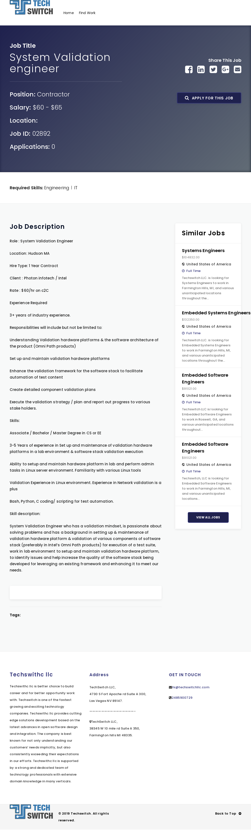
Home (68, 10)
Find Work (88, 10)
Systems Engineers (203, 247)
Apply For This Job (209, 94)
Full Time (193, 267)
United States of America (208, 260)
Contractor (53, 91)
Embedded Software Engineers (205, 375)
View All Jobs (208, 514)
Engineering (56, 184)
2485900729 (182, 694)
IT (76, 184)
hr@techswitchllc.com (190, 684)
